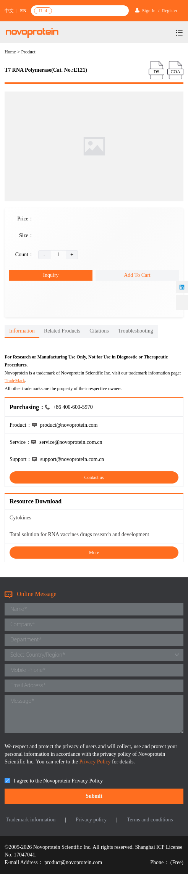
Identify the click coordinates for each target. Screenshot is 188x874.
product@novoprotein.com (73, 862)
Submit (94, 796)
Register (169, 10)
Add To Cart (137, 275)
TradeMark (15, 380)
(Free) (176, 862)
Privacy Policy (95, 762)
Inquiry (50, 275)
